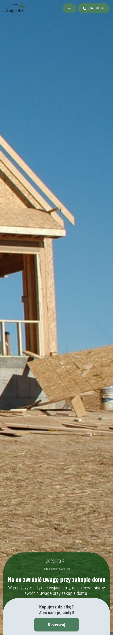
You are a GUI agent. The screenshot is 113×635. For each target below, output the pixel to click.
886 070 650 (94, 8)
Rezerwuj (56, 624)
